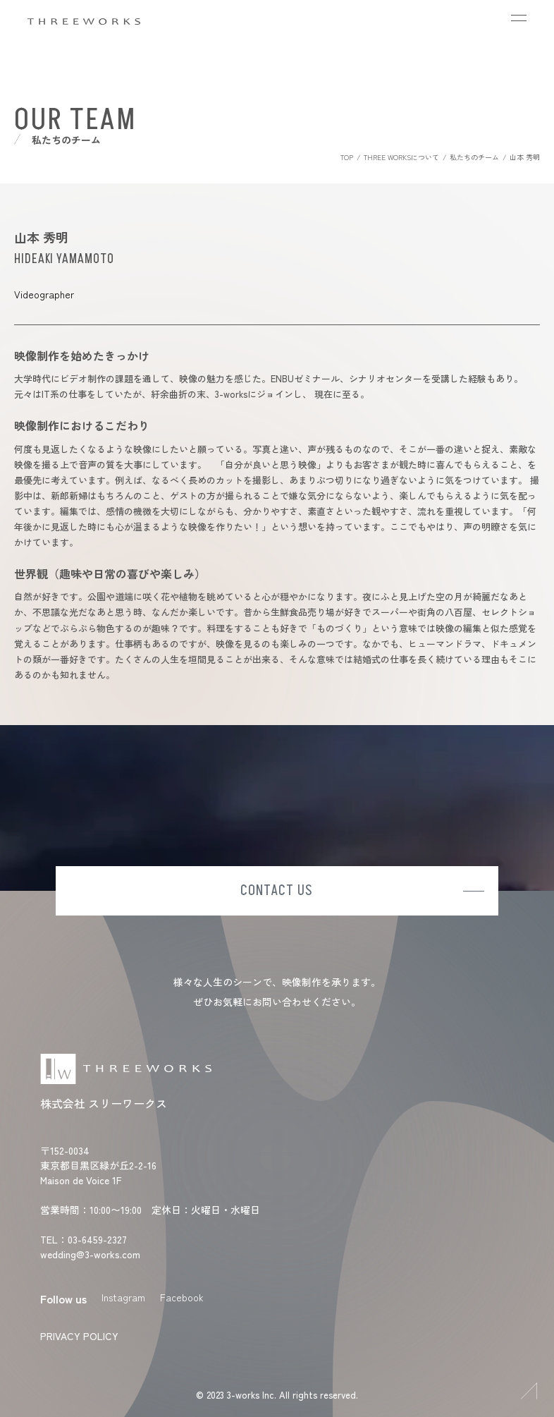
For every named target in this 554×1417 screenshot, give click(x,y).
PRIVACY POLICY (79, 1336)
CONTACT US (276, 891)
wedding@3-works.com (90, 1254)
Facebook (182, 1297)
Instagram (123, 1297)
